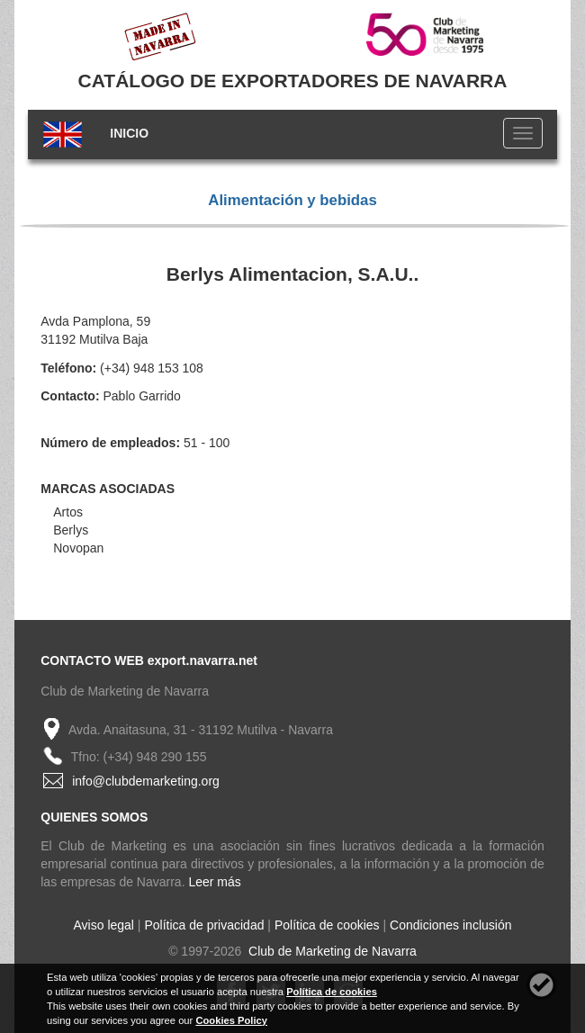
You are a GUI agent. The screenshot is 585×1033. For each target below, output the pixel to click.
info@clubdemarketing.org (146, 781)
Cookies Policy (231, 1020)
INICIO (129, 133)
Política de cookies (327, 925)
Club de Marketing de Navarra (331, 951)
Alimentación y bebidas (292, 200)
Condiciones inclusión (450, 925)
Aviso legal (104, 925)
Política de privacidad (204, 925)
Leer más (214, 882)
